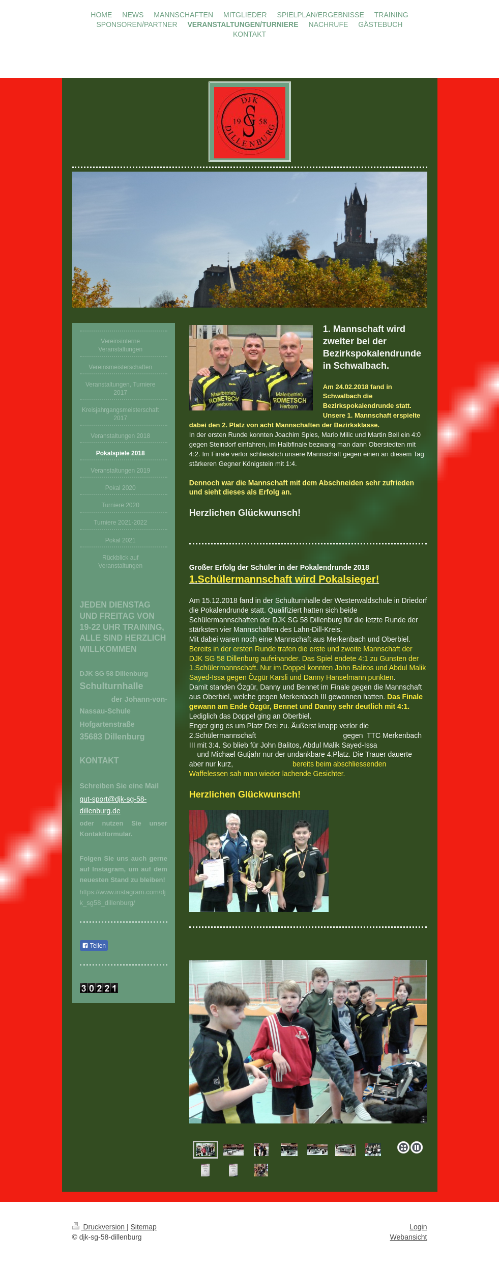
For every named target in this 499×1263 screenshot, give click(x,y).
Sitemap (144, 1227)
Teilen (94, 945)
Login (418, 1227)
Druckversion (99, 1227)
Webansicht (408, 1237)
